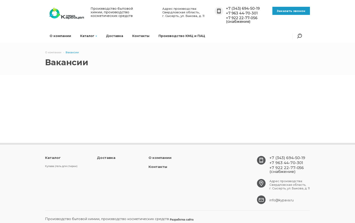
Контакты (140, 36)
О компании (60, 36)
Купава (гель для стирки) (61, 166)
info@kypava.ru (281, 200)
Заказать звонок (291, 11)
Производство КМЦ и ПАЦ (181, 36)
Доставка (114, 36)
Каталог (88, 36)
